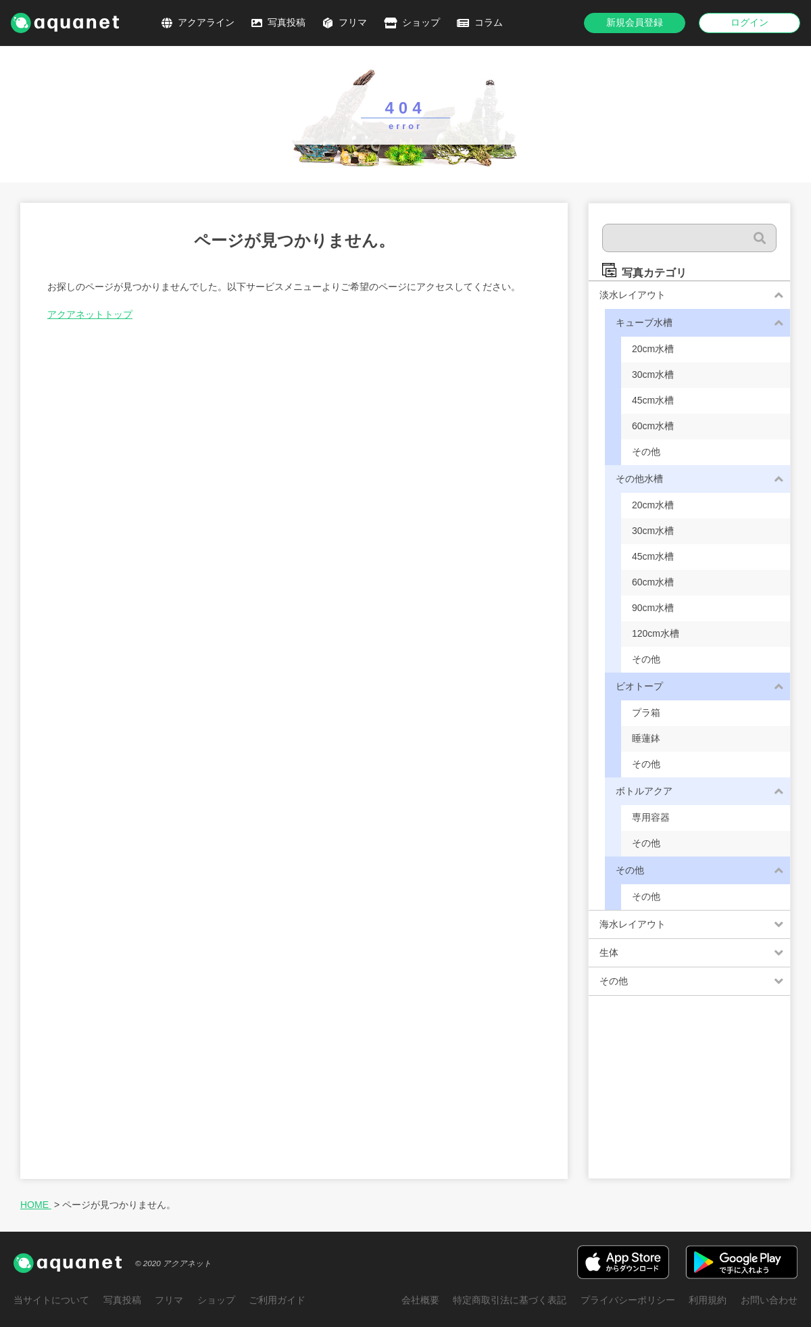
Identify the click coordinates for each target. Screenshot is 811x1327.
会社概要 (422, 1300)
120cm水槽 (655, 633)
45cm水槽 (653, 400)
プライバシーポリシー (628, 1300)
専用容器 (651, 817)
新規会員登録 (634, 22)
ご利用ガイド (275, 1300)
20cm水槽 (653, 348)
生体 (608, 952)
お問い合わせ (769, 1300)
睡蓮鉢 (646, 738)
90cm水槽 (653, 607)
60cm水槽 (653, 425)
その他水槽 (639, 478)
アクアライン (206, 22)
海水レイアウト (632, 924)
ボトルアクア (644, 791)
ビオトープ (639, 686)
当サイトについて (51, 1300)
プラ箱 (646, 712)
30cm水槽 (653, 374)
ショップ (421, 22)
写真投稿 (286, 22)
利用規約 (708, 1300)
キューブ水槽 (644, 322)
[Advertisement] (689, 1093)
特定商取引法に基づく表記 (511, 1300)
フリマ (353, 22)
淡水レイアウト (632, 294)
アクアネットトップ (89, 314)
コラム (488, 22)
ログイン (749, 22)
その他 (646, 451)
